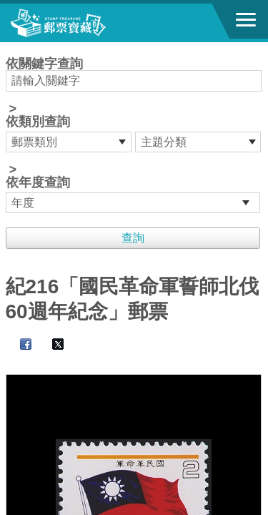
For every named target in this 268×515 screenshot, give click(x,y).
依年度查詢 (38, 182)
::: (10, 48)
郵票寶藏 (89, 23)
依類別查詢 (38, 121)
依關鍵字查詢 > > (134, 135)
